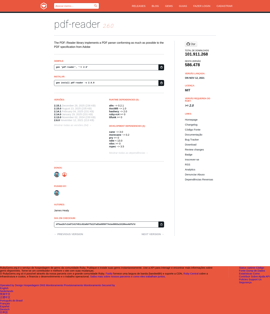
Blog (155, 5)
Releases (139, 5)
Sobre (254, 276)
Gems (169, 5)
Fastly (109, 273)
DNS (43, 285)
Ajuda (261, 276)
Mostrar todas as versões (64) (71, 125)
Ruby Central (191, 273)
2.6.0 (57, 120)
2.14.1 (57, 111)
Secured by (108, 285)
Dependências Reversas (199, 179)
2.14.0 (57, 114)
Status (242, 267)
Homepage (191, 119)
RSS (187, 164)
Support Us (255, 279)
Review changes (194, 149)
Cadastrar (224, 5)
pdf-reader (77, 24)
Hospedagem (32, 285)
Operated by (7, 285)
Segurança (245, 282)
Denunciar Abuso (195, 174)
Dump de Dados (255, 270)
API (268, 276)
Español (4, 306)
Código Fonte (192, 129)
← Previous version (68, 234)
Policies (243, 279)
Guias (183, 5)
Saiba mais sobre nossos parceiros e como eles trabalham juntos (127, 276)
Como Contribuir (249, 275)
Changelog (191, 124)
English (4, 288)
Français (5, 303)
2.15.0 (57, 108)
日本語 (4, 312)
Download (190, 144)
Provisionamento (74, 285)
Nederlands (6, 291)
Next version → (153, 234)
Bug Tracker (192, 139)
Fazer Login (201, 5)
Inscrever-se (192, 159)
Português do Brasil (11, 300)
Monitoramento (55, 285)
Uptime (251, 267)
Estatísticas (245, 273)
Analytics (190, 169)
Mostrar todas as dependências (127, 152)
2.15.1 (57, 105)
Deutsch (4, 309)
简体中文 (5, 294)
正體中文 (5, 297)
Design (19, 285)
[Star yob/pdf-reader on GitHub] (191, 44)
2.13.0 (57, 117)
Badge (188, 154)
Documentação (193, 134)
